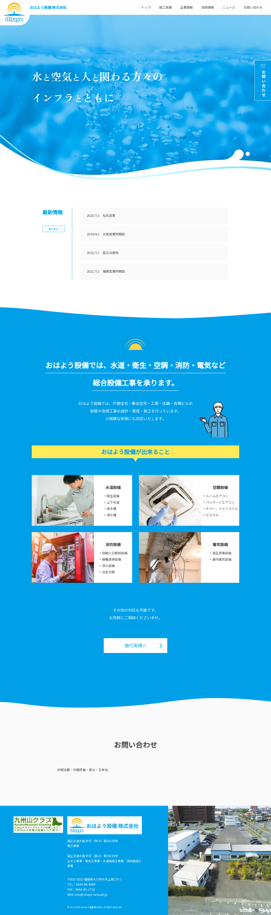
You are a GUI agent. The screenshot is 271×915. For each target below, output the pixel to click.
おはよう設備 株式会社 (48, 7)
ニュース (229, 7)
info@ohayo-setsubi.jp (91, 894)
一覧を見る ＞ (53, 229)
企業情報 (186, 7)
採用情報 (207, 7)
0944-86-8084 (85, 884)
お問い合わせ (253, 7)
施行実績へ (135, 645)
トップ (146, 7)
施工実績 (165, 7)
